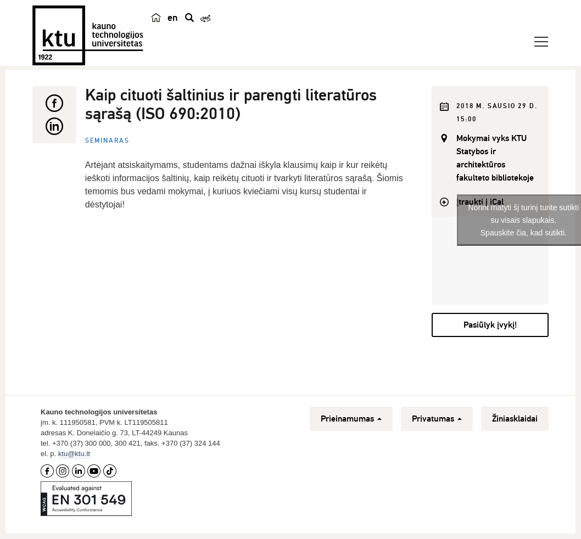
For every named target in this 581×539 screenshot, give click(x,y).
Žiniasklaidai (515, 418)
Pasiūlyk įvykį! (490, 324)
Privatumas (437, 418)
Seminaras (107, 141)
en (172, 18)
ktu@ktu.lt (74, 454)
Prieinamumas (351, 418)
